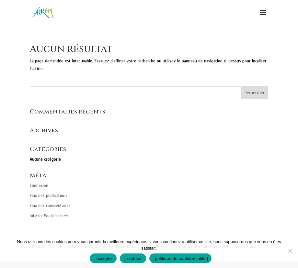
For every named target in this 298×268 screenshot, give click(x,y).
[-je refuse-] (290, 251)
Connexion (39, 185)
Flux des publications (48, 195)
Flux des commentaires (50, 205)
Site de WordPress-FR (50, 215)
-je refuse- (133, 258)
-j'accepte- (103, 258)
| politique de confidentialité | (180, 258)
